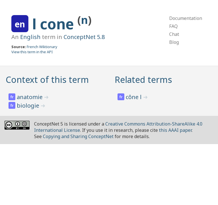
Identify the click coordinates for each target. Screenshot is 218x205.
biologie (29, 105)
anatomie (30, 97)
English (30, 37)
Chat (174, 34)
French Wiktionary (42, 46)
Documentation (185, 18)
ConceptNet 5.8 (84, 37)
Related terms (143, 79)
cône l (134, 97)
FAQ (173, 26)
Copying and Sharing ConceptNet (78, 136)
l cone (54, 24)
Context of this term (47, 79)
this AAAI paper (175, 130)
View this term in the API (32, 51)
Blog (174, 42)
